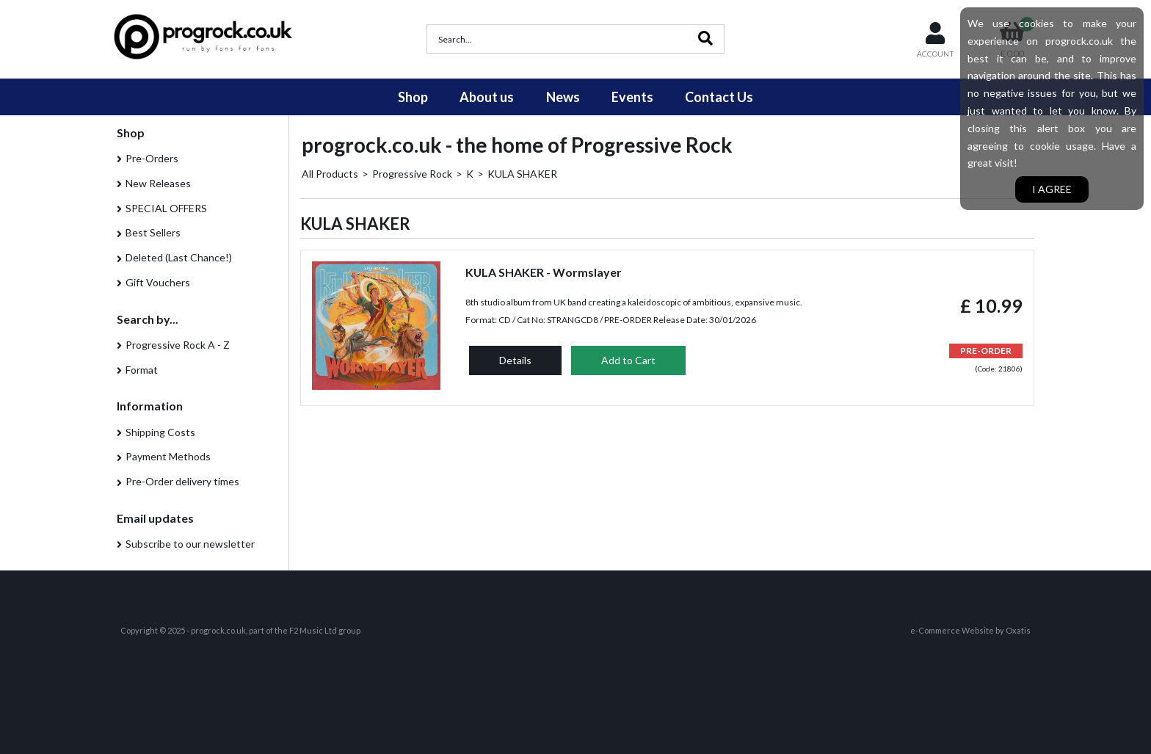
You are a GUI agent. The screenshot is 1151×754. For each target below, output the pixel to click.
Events (632, 97)
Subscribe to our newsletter (190, 543)
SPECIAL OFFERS (166, 208)
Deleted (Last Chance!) (179, 257)
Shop (413, 97)
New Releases (158, 183)
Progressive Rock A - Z (178, 344)
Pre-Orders (152, 158)
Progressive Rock (412, 173)
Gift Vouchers (158, 282)
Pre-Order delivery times (182, 481)
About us (487, 97)
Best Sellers (153, 232)
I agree (1052, 189)
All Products (330, 173)
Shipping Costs (160, 432)
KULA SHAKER (522, 173)
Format (142, 369)
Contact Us (719, 97)
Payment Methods (168, 456)
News (563, 97)
